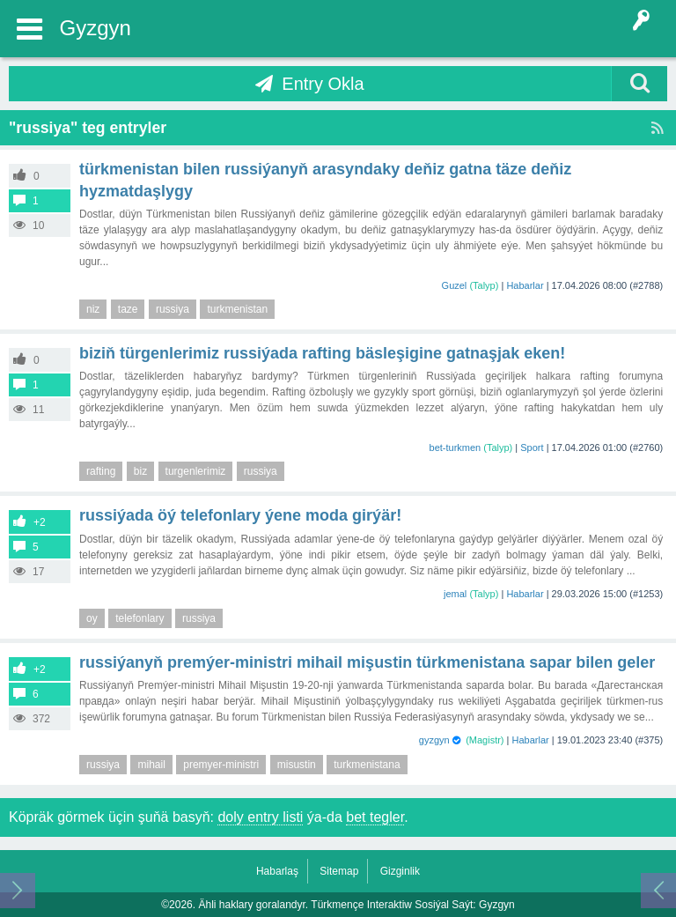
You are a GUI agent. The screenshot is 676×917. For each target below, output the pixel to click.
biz (140, 471)
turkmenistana (367, 764)
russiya (172, 309)
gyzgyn (434, 740)
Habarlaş (277, 871)
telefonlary (139, 618)
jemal (455, 593)
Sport (531, 447)
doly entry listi (260, 817)
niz (92, 309)
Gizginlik (400, 871)
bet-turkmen (455, 447)
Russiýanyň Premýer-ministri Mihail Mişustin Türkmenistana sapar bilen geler (367, 662)
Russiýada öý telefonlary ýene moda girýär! (240, 515)
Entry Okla (323, 83)
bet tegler (375, 817)
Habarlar (524, 285)
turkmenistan (237, 309)
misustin (296, 764)
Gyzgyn (95, 28)
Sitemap (339, 871)
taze (128, 309)
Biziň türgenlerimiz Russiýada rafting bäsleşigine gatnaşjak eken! (322, 353)
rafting (100, 471)
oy (92, 618)
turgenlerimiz (195, 471)
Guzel (454, 285)
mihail (151, 764)
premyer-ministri (221, 764)
